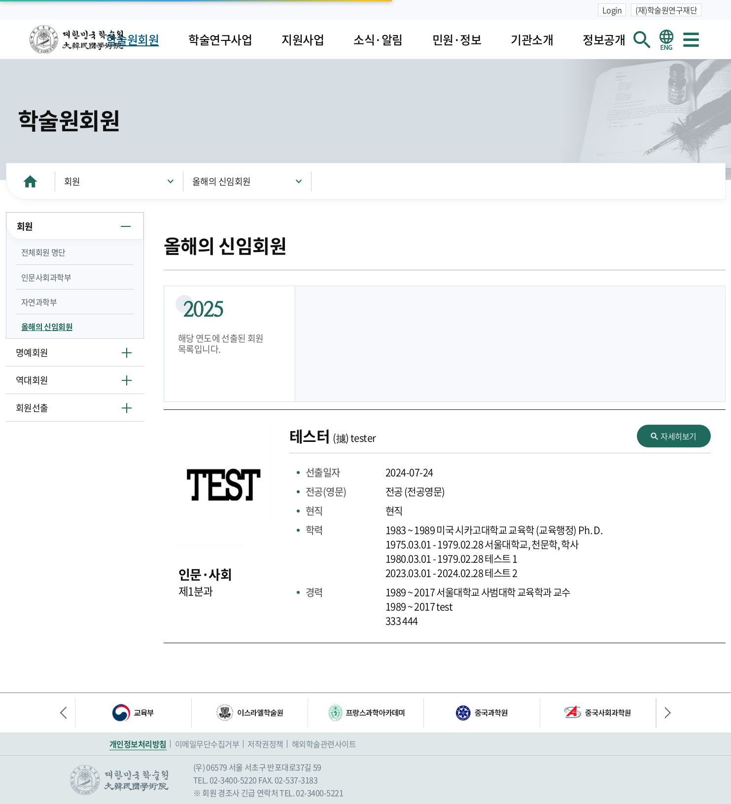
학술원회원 (132, 39)
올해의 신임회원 (221, 181)
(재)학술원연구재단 (666, 10)
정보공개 (604, 39)
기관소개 (532, 39)
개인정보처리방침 (138, 744)
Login (612, 10)
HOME (30, 181)
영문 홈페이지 (666, 39)
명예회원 (32, 352)
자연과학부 (39, 302)
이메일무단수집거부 (207, 744)
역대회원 (32, 380)
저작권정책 (265, 744)
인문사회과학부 (46, 277)
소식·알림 (378, 39)
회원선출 (32, 407)
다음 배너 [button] (664, 713)
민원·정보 (457, 39)
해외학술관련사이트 (324, 744)
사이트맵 (691, 39)
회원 (72, 181)
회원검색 (641, 39)
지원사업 (302, 39)
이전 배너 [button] (67, 713)
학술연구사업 (220, 39)
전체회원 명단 (43, 252)
